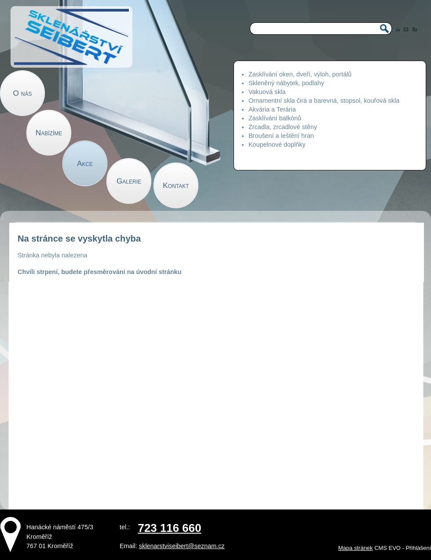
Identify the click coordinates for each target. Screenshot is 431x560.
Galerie (129, 181)
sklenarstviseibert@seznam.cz (182, 545)
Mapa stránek (355, 548)
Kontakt (176, 185)
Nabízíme (49, 132)
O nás (22, 93)
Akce (85, 163)
